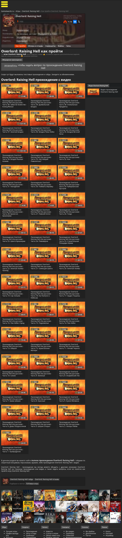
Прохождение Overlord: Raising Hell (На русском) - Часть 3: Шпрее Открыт (42, 423)
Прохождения (31, 534)
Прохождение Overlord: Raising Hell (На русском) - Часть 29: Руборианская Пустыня (70, 184)
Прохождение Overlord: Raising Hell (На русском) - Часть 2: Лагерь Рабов (70, 423)
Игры (18, 11)
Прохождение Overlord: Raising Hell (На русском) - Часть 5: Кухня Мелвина (70, 398)
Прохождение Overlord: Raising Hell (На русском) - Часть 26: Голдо (70, 211)
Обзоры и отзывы (35, 45)
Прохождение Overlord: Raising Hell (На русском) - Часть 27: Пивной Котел (42, 211)
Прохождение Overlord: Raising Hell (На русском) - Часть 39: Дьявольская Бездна (42, 102)
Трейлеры (70, 536)
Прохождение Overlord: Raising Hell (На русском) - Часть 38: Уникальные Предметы (70, 102)
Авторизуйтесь (14, 64)
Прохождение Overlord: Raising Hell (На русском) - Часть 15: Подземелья (42, 320)
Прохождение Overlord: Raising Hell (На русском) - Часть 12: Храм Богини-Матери (42, 346)
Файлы (61, 45)
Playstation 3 (41, 34)
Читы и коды (31, 536)
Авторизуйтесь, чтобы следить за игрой (73, 17)
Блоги (108, 534)
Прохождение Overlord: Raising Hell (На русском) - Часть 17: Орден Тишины (70, 292)
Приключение (22, 30)
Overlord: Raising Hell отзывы (42, 483)
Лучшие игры (11, 534)
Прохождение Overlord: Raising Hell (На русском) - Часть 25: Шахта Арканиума (14, 238)
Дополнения (91, 536)
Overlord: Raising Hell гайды (20, 483)
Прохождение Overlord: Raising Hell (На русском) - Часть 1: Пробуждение (13, 448)
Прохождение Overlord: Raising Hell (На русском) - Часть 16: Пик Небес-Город (13, 320)
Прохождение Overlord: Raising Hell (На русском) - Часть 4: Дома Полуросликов (14, 423)
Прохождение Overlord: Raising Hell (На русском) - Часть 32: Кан (70, 156)
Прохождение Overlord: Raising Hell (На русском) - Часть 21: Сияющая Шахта (42, 265)
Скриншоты (50, 45)
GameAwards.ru (7, 11)
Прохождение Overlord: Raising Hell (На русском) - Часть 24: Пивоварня (42, 238)
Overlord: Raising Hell (30, 11)
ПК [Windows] (22, 34)
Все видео (70, 534)
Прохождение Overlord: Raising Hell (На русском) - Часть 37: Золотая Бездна (13, 129)
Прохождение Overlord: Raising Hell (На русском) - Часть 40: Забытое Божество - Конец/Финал (14, 102)
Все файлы (90, 534)
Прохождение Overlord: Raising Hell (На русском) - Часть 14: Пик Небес (70, 320)
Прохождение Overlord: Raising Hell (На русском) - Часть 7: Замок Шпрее (13, 398)
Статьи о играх (52, 536)
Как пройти (20, 45)
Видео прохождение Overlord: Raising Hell (110, 90)
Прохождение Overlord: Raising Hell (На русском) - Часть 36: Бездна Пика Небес (43, 129)
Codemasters (21, 40)
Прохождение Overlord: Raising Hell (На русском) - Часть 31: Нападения (13, 183)
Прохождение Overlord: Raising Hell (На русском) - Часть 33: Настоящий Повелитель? (42, 157)
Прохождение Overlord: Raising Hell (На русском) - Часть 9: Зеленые (42, 372)
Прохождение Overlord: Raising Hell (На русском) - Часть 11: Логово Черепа (70, 345)
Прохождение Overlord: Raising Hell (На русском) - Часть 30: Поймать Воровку (42, 183)
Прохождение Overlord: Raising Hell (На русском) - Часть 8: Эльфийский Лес (70, 372)
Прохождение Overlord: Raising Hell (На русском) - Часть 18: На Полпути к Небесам (42, 293)
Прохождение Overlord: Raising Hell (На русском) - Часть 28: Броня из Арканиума (13, 212)
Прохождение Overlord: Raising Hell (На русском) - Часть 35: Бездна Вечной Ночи (70, 130)
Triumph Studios (23, 37)
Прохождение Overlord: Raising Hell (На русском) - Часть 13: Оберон (13, 345)
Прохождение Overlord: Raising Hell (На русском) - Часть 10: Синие (13, 372)
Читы (68, 45)
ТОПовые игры (76, 485)
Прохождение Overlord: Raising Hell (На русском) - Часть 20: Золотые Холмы (70, 265)
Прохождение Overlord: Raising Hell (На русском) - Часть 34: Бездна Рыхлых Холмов (13, 157)
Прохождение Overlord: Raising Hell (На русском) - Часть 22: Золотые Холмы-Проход (13, 266)
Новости (49, 534)
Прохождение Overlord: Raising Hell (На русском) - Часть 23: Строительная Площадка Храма (70, 239)
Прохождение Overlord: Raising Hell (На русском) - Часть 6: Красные (42, 398)
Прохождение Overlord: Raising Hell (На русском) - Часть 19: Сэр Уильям (13, 292)
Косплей (109, 536)
